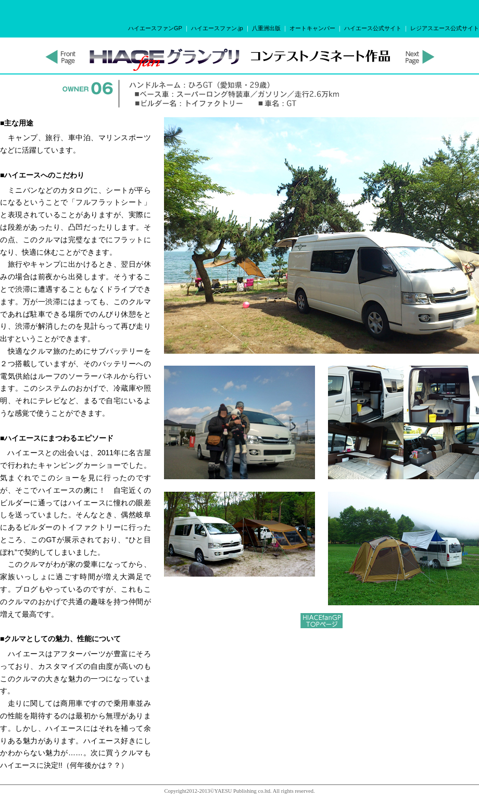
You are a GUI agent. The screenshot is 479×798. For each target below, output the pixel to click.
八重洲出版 (266, 28)
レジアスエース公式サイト (444, 28)
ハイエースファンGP (155, 28)
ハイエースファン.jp (217, 28)
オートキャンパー (312, 28)
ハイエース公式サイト (372, 28)
